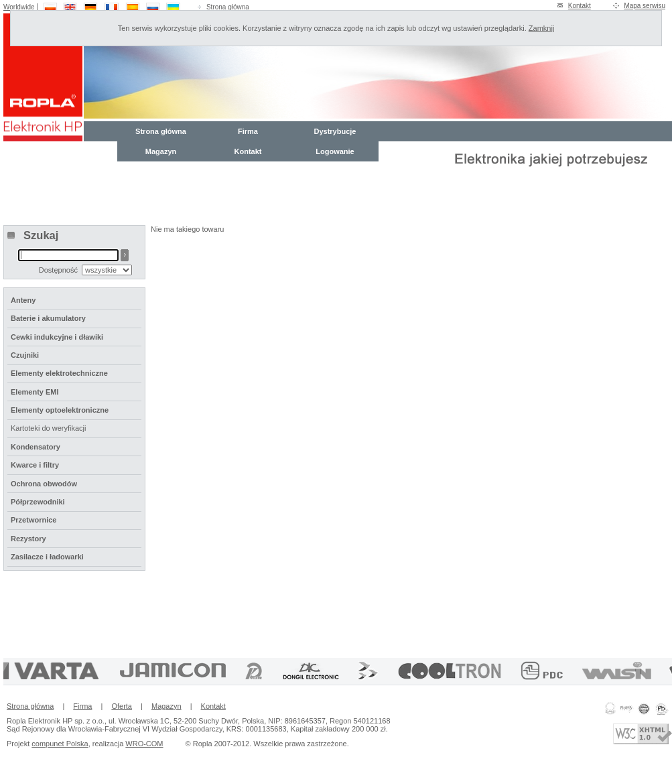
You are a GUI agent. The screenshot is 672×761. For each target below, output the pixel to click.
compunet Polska (59, 744)
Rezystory (28, 539)
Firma (248, 131)
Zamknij (542, 28)
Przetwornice (33, 520)
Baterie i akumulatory (48, 318)
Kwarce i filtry (35, 465)
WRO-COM (144, 744)
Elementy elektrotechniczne (59, 373)
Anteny (23, 300)
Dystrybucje (335, 131)
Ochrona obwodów (44, 484)
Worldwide (19, 7)
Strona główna (227, 7)
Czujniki (25, 355)
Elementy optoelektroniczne (60, 410)
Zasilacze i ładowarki (47, 557)
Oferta (121, 706)
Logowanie (335, 151)
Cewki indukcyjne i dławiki (57, 337)
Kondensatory (35, 447)
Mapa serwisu (644, 5)
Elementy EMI (35, 392)
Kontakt (579, 5)
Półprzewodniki (38, 502)
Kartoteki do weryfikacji (48, 428)
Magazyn (160, 151)
